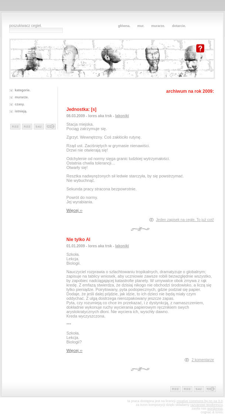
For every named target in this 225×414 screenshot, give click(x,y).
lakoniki (122, 116)
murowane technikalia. (51, 126)
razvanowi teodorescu (206, 405)
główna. (124, 26)
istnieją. (21, 111)
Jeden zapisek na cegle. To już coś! (185, 220)
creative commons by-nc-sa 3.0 (199, 401)
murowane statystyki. (39, 126)
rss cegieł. (15, 126)
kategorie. (23, 90)
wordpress (215, 408)
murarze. (158, 26)
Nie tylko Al (78, 239)
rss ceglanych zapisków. (27, 126)
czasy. (19, 104)
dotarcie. (179, 26)
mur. (140, 26)
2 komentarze (202, 360)
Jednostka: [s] (81, 109)
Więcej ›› (74, 210)
